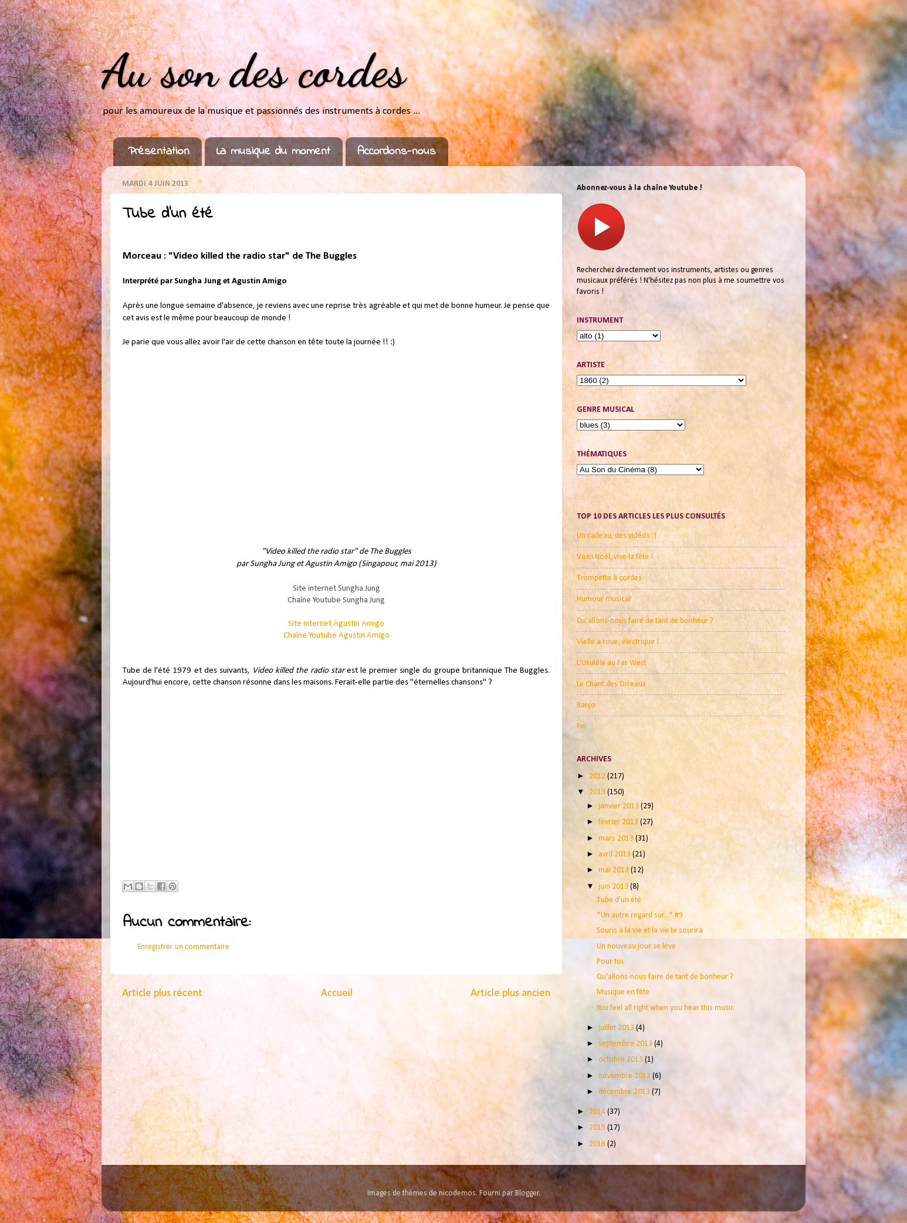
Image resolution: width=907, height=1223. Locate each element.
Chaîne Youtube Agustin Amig (336, 635)
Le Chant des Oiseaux (611, 684)
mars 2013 (616, 838)
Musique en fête (623, 992)
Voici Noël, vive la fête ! (615, 557)
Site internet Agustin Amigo (336, 623)
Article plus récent (162, 993)
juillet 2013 (617, 1028)
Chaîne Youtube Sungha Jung (336, 600)
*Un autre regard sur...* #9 (640, 915)
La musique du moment (273, 151)
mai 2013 (614, 870)
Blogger (527, 1193)
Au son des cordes (253, 70)
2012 (598, 776)
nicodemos (457, 1193)
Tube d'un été (619, 900)
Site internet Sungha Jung (336, 588)
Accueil (337, 993)
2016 (598, 1144)
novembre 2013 (625, 1076)
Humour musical (604, 599)
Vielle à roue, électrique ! (618, 642)
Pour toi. (611, 961)
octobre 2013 (621, 1059)
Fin (581, 726)
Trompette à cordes (609, 578)
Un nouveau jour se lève (636, 946)
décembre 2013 (625, 1092)
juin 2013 (614, 886)
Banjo (586, 705)
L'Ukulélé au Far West (612, 663)
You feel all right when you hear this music (665, 1008)
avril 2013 (615, 854)
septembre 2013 (626, 1044)
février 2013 (619, 822)
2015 (598, 1127)
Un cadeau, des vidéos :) (616, 536)
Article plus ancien (510, 993)
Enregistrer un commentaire (183, 947)
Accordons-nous (396, 151)
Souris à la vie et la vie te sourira (650, 930)
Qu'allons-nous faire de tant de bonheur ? (645, 621)
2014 (598, 1112)
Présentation (158, 151)
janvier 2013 (619, 806)
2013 (598, 792)
